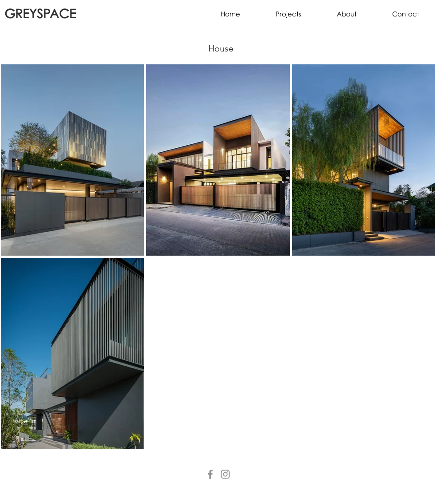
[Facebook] (210, 474)
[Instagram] (225, 474)
